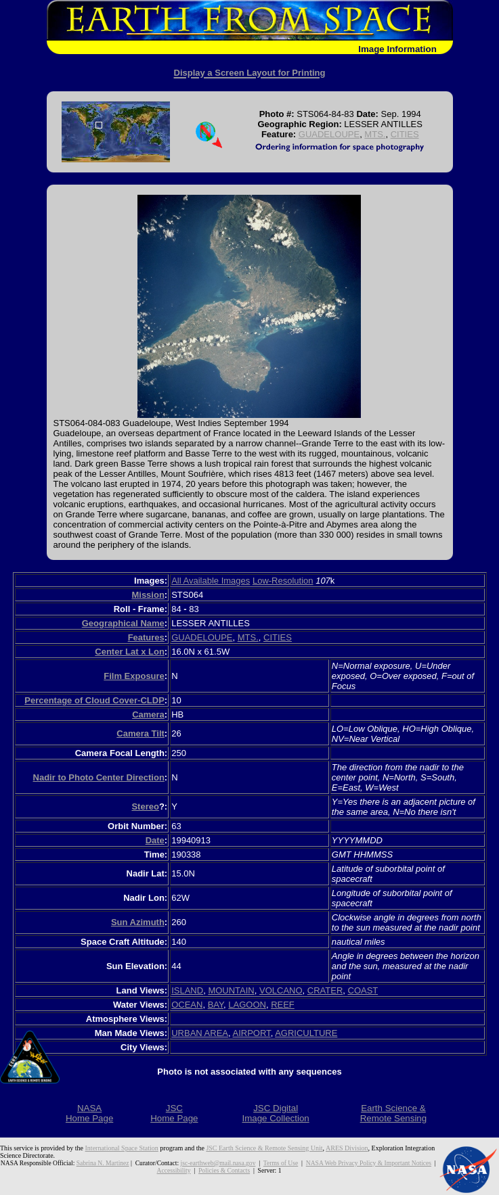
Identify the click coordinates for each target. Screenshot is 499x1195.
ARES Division (347, 1148)
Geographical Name (123, 623)
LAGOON (247, 1005)
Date (155, 840)
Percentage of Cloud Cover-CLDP (94, 700)
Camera (148, 714)
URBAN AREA (199, 1033)
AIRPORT (252, 1033)
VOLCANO (281, 990)
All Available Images (210, 581)
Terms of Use (280, 1163)
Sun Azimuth (138, 922)
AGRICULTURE (306, 1033)
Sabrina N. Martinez (103, 1163)
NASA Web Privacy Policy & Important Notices (368, 1163)
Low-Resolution (283, 581)
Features (146, 637)
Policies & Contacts (224, 1170)
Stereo (144, 806)
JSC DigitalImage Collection (275, 1113)
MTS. (374, 134)
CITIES (405, 134)
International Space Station (121, 1148)
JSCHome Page (174, 1113)
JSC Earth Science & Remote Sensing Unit (264, 1148)
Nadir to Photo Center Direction (99, 777)
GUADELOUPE (329, 134)
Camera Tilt (140, 733)
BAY (215, 1005)
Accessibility (174, 1170)
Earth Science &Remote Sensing (393, 1113)
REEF (283, 1005)
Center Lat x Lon (130, 652)
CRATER (325, 990)
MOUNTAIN (231, 990)
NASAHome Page (89, 1113)
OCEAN (186, 1005)
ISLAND (187, 990)
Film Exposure (134, 676)
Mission (147, 595)
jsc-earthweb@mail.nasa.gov (218, 1163)
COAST (363, 990)
